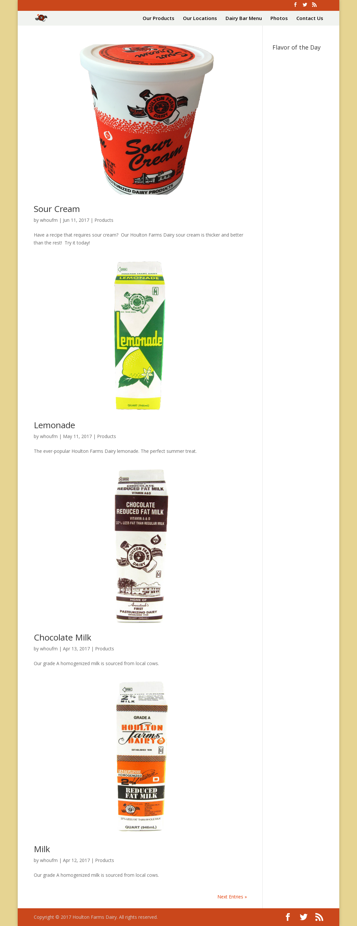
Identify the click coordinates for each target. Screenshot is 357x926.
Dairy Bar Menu (244, 18)
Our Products (158, 18)
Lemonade (54, 425)
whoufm (49, 220)
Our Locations (200, 18)
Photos (279, 18)
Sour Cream (57, 209)
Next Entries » (232, 897)
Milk (42, 849)
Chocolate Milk (62, 637)
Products (103, 220)
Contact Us (309, 18)
